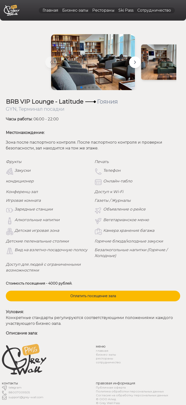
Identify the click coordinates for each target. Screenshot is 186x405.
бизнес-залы (106, 354)
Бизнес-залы (75, 10)
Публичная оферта (111, 387)
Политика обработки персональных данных (130, 391)
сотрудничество (108, 362)
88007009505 (19, 392)
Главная (50, 10)
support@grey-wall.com (26, 397)
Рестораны (103, 10)
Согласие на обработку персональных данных (132, 395)
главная (102, 350)
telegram (15, 387)
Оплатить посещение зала (93, 296)
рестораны (104, 358)
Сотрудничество (154, 10)
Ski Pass (125, 10)
